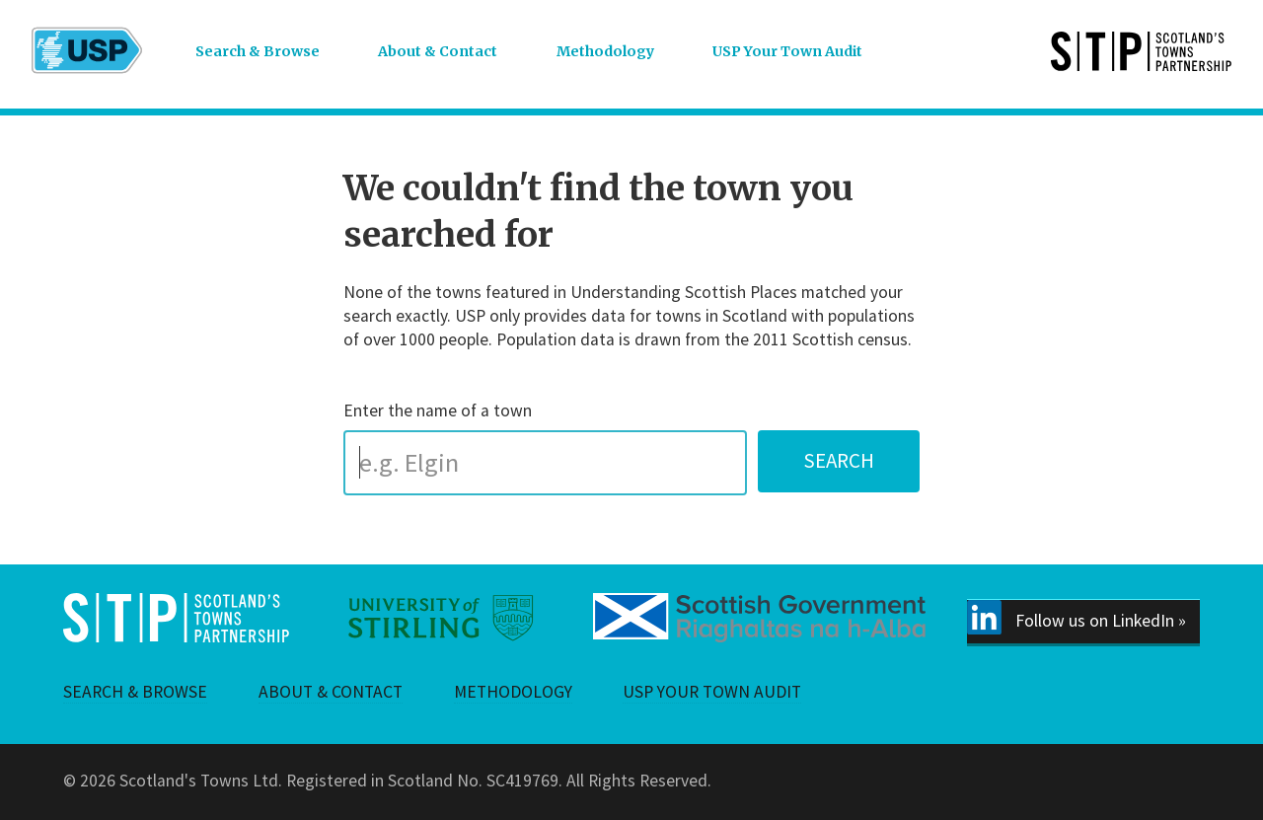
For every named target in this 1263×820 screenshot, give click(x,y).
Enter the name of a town (437, 410)
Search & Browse (257, 51)
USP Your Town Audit (787, 51)
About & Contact (437, 51)
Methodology (605, 51)
